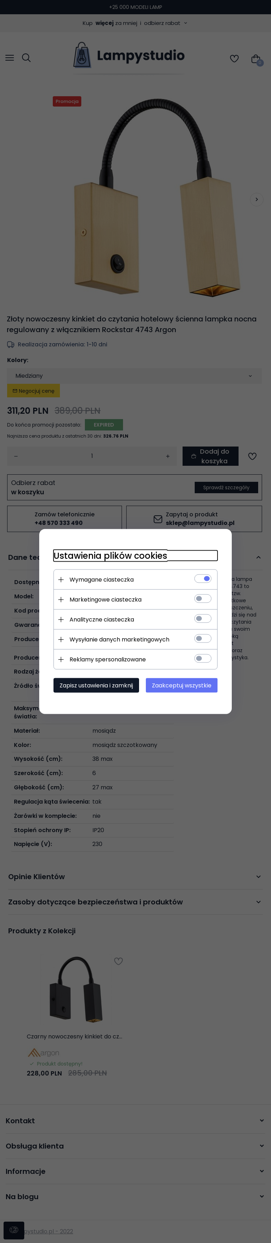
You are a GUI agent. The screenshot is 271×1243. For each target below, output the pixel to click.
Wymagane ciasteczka (102, 580)
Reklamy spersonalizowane (108, 659)
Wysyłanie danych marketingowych (119, 639)
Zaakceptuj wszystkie (181, 685)
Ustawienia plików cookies (110, 556)
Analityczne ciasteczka (102, 619)
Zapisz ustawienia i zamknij (96, 685)
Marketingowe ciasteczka (106, 599)
